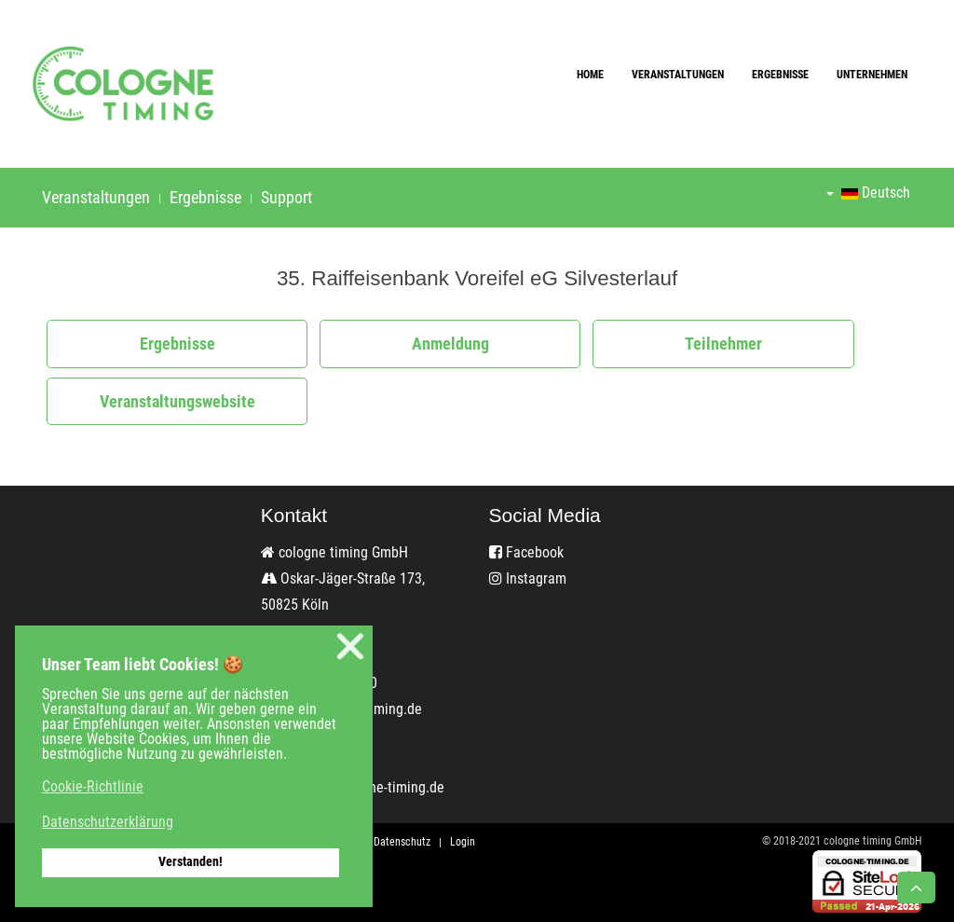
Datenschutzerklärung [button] (107, 822)
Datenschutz (402, 841)
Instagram (527, 578)
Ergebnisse (780, 74)
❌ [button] (350, 646)
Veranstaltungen (678, 74)
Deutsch (868, 192)
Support (286, 197)
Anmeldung (450, 343)
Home (590, 74)
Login (462, 841)
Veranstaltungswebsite (177, 401)
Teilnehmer (723, 343)
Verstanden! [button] (190, 862)
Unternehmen (872, 74)
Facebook (526, 552)
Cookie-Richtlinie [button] (92, 786)
